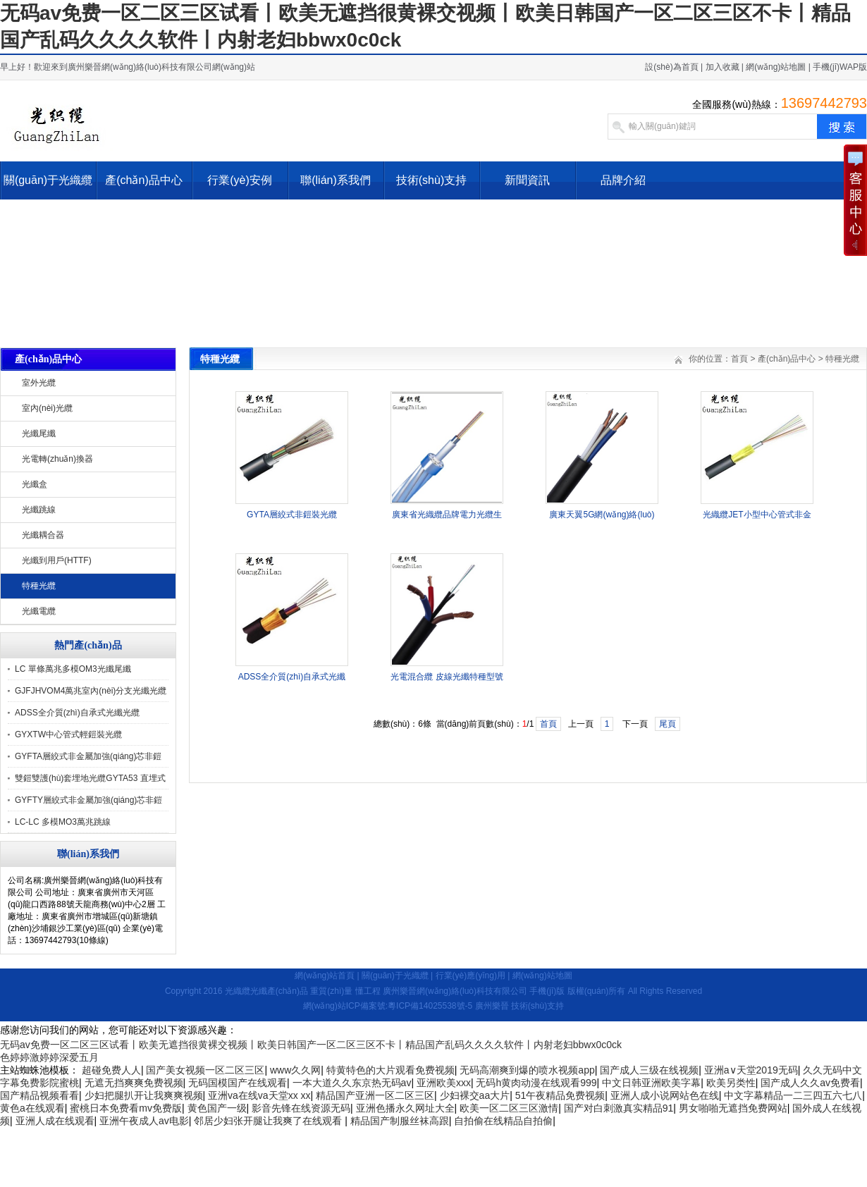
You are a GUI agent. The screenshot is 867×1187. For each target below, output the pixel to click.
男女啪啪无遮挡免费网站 (733, 1108)
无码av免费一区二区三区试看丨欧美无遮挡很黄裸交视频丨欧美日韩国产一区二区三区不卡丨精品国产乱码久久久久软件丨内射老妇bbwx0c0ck (311, 1044)
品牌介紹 (623, 180)
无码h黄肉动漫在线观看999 (536, 1082)
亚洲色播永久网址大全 (405, 1108)
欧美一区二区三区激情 (509, 1108)
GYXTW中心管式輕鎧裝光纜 (68, 734)
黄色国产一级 (217, 1108)
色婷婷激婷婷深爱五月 (49, 1057)
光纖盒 (34, 484)
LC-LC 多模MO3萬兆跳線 (63, 822)
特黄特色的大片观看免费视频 (390, 1070)
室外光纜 (39, 383)
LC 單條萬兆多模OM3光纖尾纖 (73, 669)
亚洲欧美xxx (444, 1082)
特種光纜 (39, 586)
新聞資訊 (527, 180)
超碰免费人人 (111, 1070)
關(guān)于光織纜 (48, 180)
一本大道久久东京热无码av (352, 1082)
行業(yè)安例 (239, 180)
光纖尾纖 (39, 433)
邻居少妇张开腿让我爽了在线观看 (269, 1120)
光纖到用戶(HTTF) (57, 560)
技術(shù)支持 (431, 180)
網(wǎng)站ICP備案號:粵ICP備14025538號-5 (387, 1006)
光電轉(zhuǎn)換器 (57, 459)
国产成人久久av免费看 (810, 1082)
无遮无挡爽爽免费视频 (134, 1082)
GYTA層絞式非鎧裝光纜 (292, 514)
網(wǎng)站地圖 (776, 67)
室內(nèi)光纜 (47, 408)
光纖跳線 (39, 510)
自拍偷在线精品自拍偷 (503, 1120)
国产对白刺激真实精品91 (619, 1108)
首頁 (739, 359)
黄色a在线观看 (32, 1108)
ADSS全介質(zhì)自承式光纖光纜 (77, 713)
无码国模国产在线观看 (237, 1082)
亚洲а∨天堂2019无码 (751, 1070)
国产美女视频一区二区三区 (205, 1070)
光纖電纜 (39, 611)
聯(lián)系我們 (335, 180)
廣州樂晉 (492, 1006)
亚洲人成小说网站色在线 (664, 1095)
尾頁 (667, 724)
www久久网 (295, 1070)
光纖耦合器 (43, 535)
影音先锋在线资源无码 (301, 1108)
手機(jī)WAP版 (840, 67)
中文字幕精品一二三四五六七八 (793, 1095)
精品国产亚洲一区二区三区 (375, 1095)
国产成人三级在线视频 (649, 1070)
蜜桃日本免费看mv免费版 (126, 1108)
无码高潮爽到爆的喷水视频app (527, 1070)
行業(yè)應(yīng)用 (470, 975)
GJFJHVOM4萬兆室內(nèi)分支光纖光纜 (90, 691)
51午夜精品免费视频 (560, 1095)
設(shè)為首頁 (671, 67)
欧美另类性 (731, 1082)
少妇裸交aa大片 (475, 1095)
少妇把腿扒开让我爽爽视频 (144, 1095)
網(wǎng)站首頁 (325, 975)
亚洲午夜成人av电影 (144, 1120)
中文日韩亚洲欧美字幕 (651, 1082)
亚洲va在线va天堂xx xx (259, 1095)
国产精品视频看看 (39, 1095)
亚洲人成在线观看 (55, 1120)
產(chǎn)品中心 (143, 180)
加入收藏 (722, 67)
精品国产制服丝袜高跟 (399, 1120)
